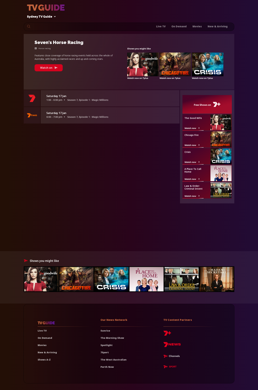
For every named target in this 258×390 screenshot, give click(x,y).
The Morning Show (112, 337)
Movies (197, 26)
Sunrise (105, 330)
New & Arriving (218, 26)
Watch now (192, 128)
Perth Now (107, 366)
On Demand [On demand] (45, 337)
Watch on (48, 68)
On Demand (179, 26)
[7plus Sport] (170, 367)
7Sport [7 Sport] (105, 352)
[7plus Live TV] (172, 356)
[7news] (172, 345)
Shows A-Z (44, 359)
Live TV (161, 26)
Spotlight (107, 345)
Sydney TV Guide (40, 16)
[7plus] (167, 334)
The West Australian (114, 359)
